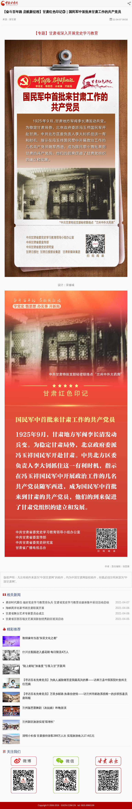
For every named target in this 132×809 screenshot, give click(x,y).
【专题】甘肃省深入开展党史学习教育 (66, 33)
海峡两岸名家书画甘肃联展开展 (25, 607)
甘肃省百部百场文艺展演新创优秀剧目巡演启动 (34, 618)
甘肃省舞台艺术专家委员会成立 (25, 613)
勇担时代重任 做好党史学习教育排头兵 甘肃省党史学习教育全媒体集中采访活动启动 (57, 602)
